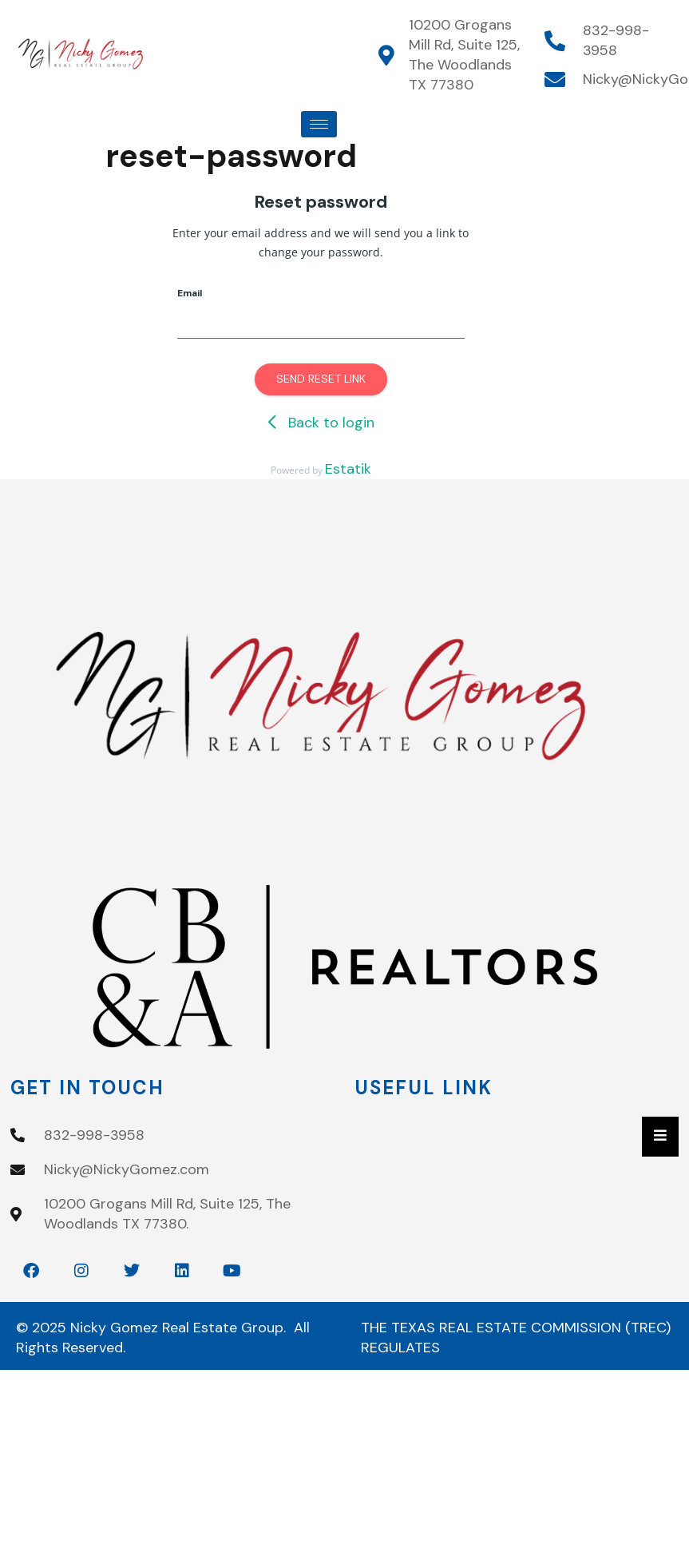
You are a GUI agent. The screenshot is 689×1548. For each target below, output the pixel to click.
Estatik (348, 468)
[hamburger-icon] (319, 124)
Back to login (320, 422)
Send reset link (321, 378)
